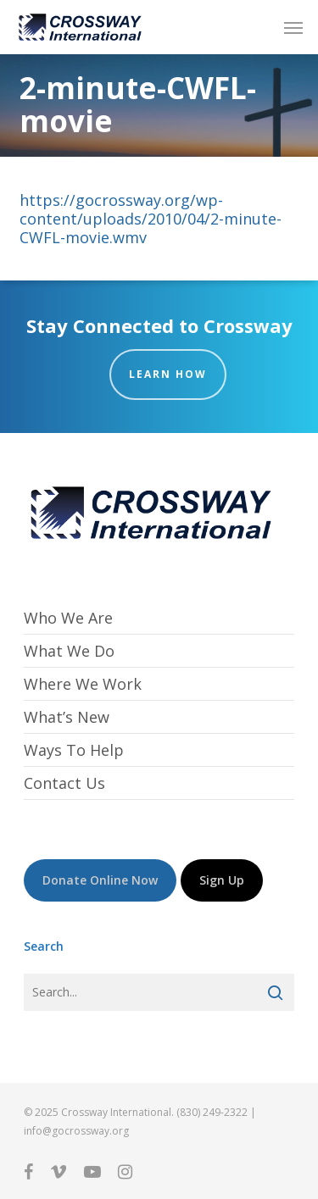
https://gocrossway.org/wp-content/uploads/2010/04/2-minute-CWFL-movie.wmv (151, 218)
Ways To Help (74, 750)
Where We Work (83, 684)
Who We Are (68, 618)
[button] (293, 27)
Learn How (168, 374)
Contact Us (64, 783)
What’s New (66, 717)
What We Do (69, 651)
